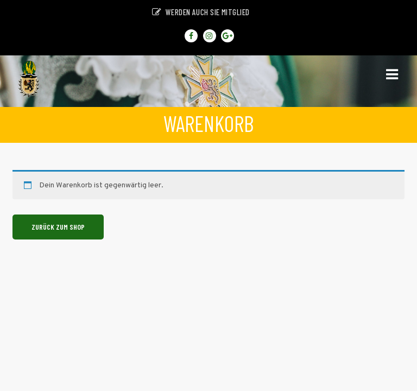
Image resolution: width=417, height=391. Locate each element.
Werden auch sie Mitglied (200, 12)
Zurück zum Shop (58, 226)
